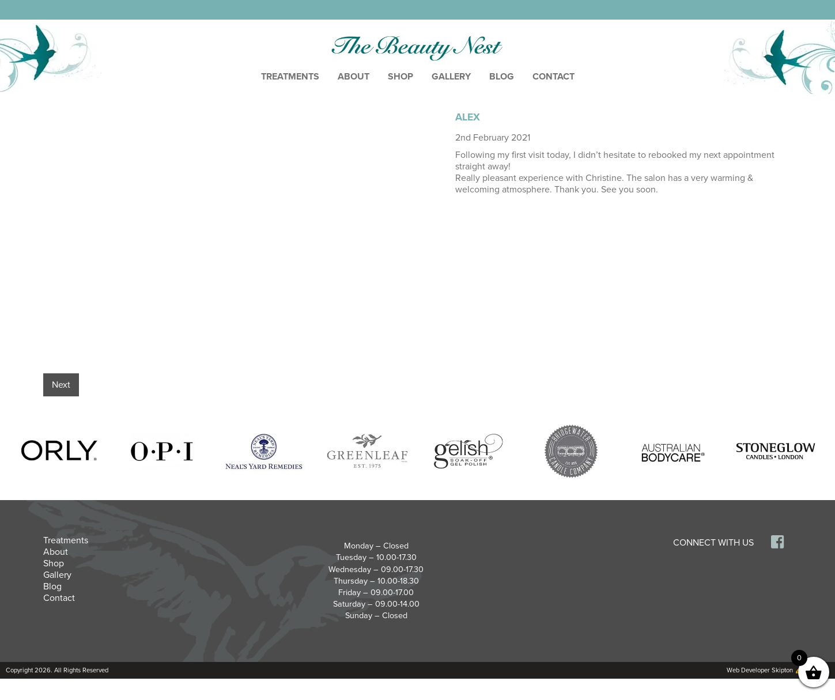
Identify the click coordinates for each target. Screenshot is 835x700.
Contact (553, 76)
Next (61, 385)
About (353, 76)
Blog (501, 76)
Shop (400, 76)
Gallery (451, 76)
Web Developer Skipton (760, 670)
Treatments (290, 76)
